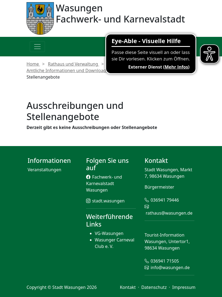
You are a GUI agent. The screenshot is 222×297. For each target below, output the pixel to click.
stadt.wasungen (108, 201)
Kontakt (128, 287)
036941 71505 (165, 261)
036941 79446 (165, 200)
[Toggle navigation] (37, 46)
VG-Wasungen (109, 233)
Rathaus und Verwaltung (73, 64)
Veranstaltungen (44, 170)
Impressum (183, 287)
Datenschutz (154, 287)
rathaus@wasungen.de (169, 213)
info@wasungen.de (170, 267)
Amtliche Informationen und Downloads (68, 70)
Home (33, 64)
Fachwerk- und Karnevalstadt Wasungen (104, 183)
